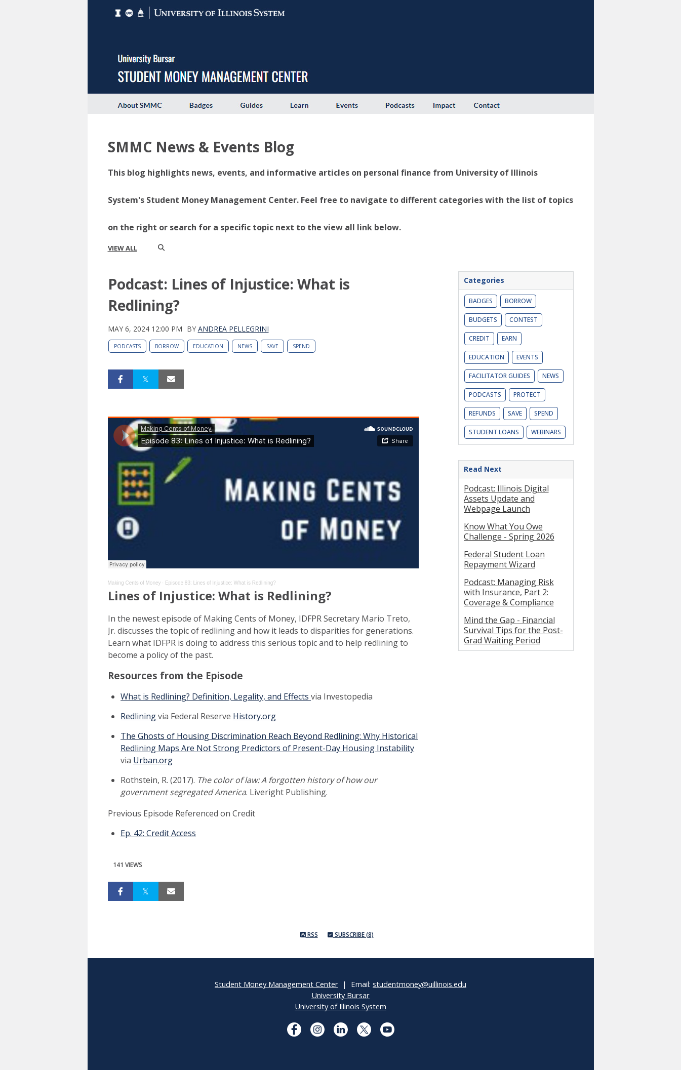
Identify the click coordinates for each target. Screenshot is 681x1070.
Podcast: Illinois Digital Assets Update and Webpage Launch (506, 498)
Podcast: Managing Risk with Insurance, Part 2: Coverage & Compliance (509, 592)
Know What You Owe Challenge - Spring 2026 (509, 531)
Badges (481, 301)
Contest (523, 319)
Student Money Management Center (276, 984)
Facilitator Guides (499, 376)
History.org (254, 716)
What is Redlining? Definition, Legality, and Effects (216, 696)
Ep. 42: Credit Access (158, 833)
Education (208, 346)
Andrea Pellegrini (233, 329)
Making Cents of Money (134, 583)
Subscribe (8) (351, 934)
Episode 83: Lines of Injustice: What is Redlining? (220, 583)
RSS (309, 934)
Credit (479, 338)
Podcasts (127, 346)
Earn (509, 338)
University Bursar (340, 995)
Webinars (546, 432)
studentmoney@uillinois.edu (419, 984)
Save (272, 346)
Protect (527, 394)
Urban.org (153, 760)
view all (122, 248)
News (244, 346)
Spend (301, 346)
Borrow (167, 346)
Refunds (482, 413)
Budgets (483, 319)
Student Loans (494, 432)
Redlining (139, 716)
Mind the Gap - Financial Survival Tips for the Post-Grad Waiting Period (513, 630)
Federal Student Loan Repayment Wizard (504, 559)
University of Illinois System (340, 1006)
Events (527, 357)
